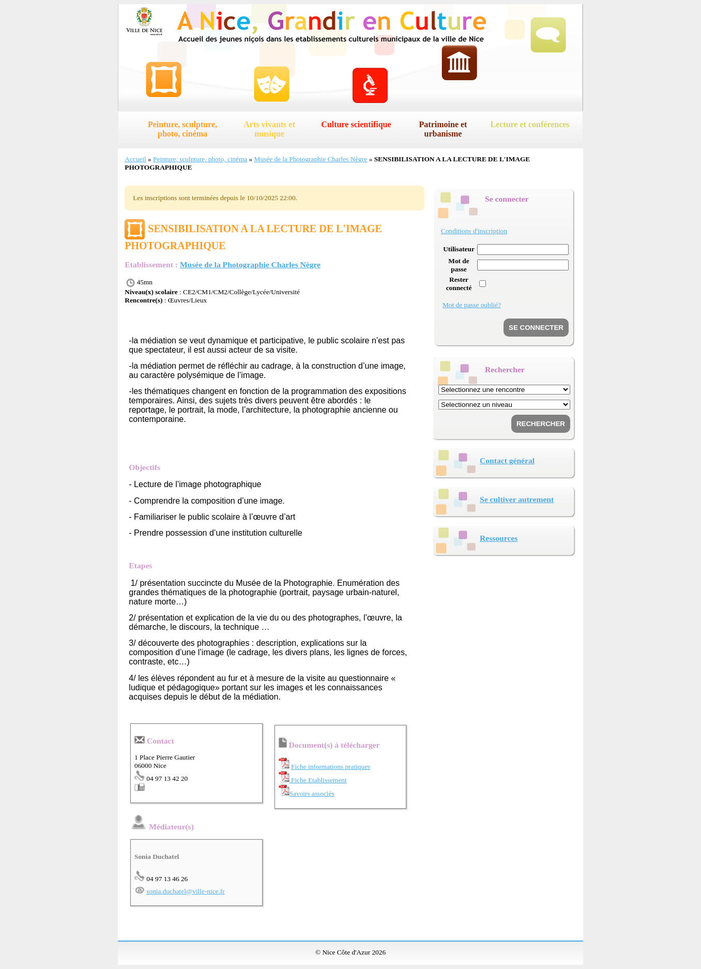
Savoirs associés (311, 793)
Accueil (135, 159)
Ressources (498, 538)
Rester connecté (459, 284)
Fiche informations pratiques (330, 766)
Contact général (507, 460)
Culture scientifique (356, 124)
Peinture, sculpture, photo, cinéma (182, 129)
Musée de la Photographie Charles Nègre (311, 159)
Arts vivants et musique (269, 129)
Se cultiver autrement (517, 499)
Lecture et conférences (529, 124)
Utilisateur (459, 249)
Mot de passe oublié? (472, 305)
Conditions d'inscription (474, 231)
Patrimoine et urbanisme (443, 129)
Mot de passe (458, 265)
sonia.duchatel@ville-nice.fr (185, 891)
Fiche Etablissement (318, 780)
